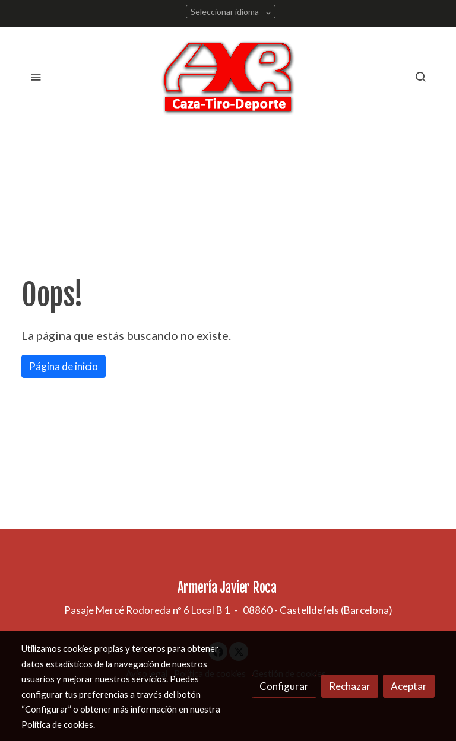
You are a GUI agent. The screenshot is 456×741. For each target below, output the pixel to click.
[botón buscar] (420, 76)
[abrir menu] (36, 76)
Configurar (284, 686)
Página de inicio (63, 366)
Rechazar (349, 686)
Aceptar (409, 686)
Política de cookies (57, 724)
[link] (228, 77)
